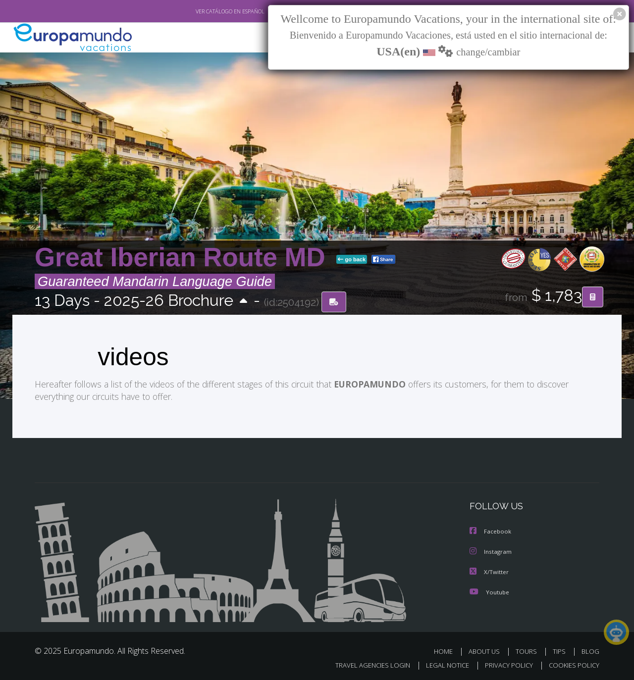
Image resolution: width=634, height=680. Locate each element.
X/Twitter (489, 570)
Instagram (491, 550)
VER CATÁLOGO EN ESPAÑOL (207, 11)
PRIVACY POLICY (504, 663)
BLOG (590, 649)
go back (352, 259)
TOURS (528, 649)
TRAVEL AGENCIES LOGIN (363, 663)
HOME (447, 649)
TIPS (560, 649)
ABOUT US (487, 649)
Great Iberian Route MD (183, 257)
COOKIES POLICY (571, 663)
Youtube (489, 590)
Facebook (491, 530)
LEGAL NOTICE (441, 663)
